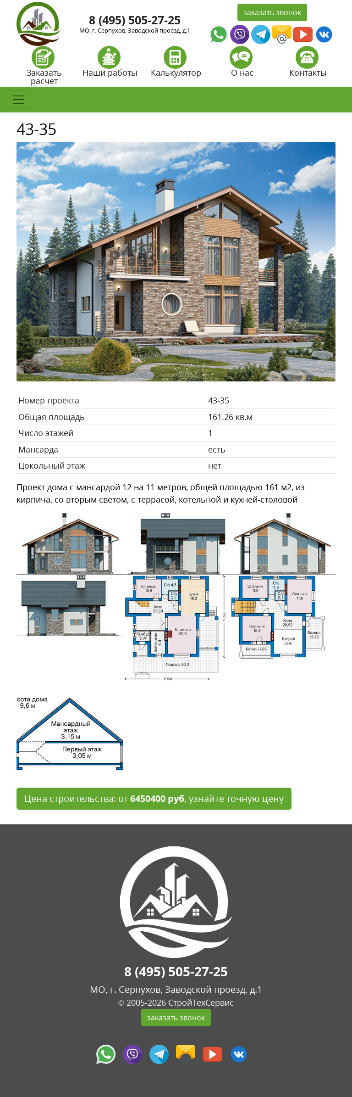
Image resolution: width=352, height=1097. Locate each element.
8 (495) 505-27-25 (135, 20)
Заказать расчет (44, 68)
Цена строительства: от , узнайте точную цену (154, 798)
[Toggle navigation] (18, 99)
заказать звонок (272, 12)
